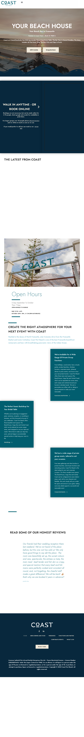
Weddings (52, 636)
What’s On (70, 639)
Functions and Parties (66, 636)
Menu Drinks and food (37, 636)
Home (25, 636)
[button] (22, 2)
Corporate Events (57, 639)
